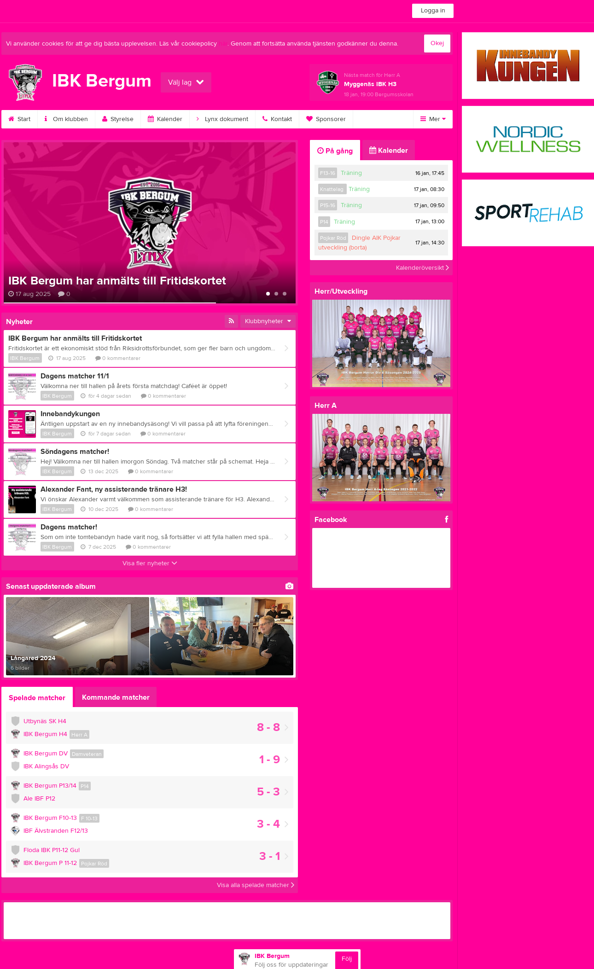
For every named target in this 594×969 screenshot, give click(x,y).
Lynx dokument (222, 119)
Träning (351, 173)
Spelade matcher (37, 697)
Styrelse (118, 119)
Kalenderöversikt (422, 267)
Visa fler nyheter (149, 563)
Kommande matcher (116, 697)
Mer (433, 119)
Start (19, 119)
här (223, 44)
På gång (335, 151)
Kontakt (277, 119)
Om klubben (66, 119)
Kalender (165, 119)
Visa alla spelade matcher (255, 885)
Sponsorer (326, 119)
